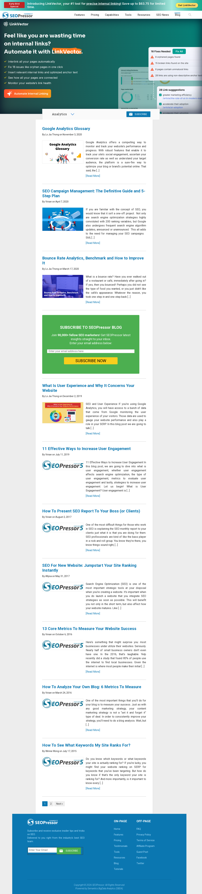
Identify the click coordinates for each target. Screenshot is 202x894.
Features (79, 14)
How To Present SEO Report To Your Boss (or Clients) (91, 511)
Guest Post (142, 852)
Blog (177, 14)
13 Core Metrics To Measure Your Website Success (89, 628)
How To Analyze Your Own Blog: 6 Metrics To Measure (91, 687)
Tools (128, 14)
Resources (144, 14)
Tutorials (118, 869)
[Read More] (93, 175)
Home (117, 829)
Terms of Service (146, 840)
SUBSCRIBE (141, 114)
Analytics (59, 114)
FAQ (139, 829)
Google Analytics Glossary (66, 128)
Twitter (140, 863)
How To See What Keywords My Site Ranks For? (86, 745)
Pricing (95, 14)
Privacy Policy (144, 834)
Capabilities (112, 14)
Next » (59, 803)
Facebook (142, 857)
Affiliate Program (146, 846)
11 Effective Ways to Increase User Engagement (86, 448)
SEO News (162, 14)
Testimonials (120, 846)
